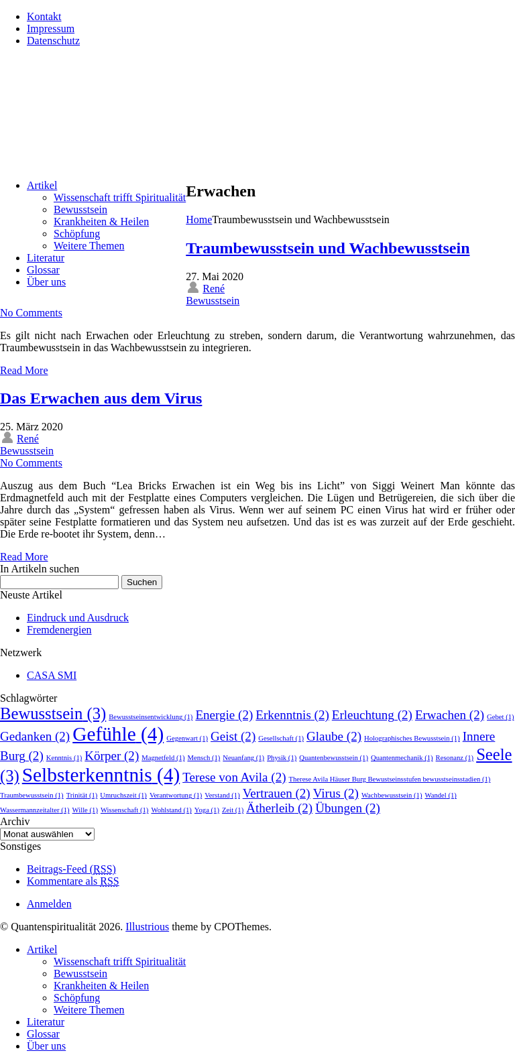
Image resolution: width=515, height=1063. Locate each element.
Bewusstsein (212, 300)
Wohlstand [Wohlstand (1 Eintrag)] (171, 810)
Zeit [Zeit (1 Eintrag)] (232, 810)
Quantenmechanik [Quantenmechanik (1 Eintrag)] (402, 757)
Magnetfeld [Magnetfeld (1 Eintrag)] (162, 757)
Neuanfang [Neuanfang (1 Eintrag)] (243, 757)
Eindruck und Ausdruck (78, 617)
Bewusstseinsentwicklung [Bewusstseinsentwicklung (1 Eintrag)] (150, 717)
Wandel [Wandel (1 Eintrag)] (440, 795)
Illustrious (147, 926)
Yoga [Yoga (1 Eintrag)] (206, 810)
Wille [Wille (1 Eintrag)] (85, 810)
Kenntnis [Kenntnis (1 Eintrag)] (64, 757)
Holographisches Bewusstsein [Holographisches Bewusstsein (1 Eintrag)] (412, 738)
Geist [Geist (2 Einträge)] (233, 736)
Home (199, 219)
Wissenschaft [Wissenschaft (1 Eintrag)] (124, 810)
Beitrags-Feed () (71, 869)
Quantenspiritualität (113, 83)
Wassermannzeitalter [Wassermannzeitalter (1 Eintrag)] (35, 810)
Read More (24, 370)
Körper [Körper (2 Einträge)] (111, 756)
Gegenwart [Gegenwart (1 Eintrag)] (187, 738)
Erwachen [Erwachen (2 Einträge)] (449, 715)
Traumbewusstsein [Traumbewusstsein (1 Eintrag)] (32, 795)
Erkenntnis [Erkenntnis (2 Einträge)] (292, 715)
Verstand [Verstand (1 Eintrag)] (222, 795)
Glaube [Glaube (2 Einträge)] (333, 736)
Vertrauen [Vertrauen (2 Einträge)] (276, 793)
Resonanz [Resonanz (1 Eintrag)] (455, 757)
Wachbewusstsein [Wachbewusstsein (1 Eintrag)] (391, 795)
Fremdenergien (59, 629)
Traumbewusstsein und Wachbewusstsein (327, 248)
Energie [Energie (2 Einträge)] (224, 715)
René (214, 288)
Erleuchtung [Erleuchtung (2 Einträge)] (372, 715)
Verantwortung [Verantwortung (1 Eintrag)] (176, 795)
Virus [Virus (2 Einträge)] (336, 793)
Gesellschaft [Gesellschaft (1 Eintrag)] (281, 738)
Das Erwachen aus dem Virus (101, 398)
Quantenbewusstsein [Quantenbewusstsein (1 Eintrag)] (333, 757)
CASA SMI (51, 675)
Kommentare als (73, 881)
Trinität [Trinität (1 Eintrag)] (82, 795)
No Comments (31, 312)
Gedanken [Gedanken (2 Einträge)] (35, 736)
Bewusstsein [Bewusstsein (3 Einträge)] (53, 713)
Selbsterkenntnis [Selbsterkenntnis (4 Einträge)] (101, 775)
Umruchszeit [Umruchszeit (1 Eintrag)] (123, 795)
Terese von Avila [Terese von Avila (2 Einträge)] (234, 777)
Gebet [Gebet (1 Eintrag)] (500, 717)
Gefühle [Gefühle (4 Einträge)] (118, 734)
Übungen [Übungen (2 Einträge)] (347, 808)
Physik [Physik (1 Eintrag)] (281, 757)
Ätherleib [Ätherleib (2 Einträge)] (279, 808)
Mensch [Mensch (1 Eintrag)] (203, 757)
